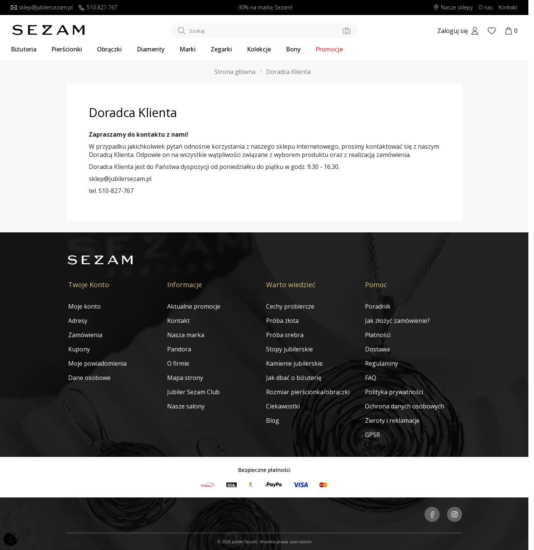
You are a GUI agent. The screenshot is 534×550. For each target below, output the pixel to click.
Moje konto (84, 306)
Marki (187, 49)
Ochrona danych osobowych (404, 406)
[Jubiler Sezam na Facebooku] (432, 515)
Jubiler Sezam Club (193, 392)
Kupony (79, 349)
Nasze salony (186, 406)
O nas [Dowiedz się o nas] (486, 8)
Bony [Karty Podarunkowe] (293, 49)
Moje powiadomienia (97, 363)
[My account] (458, 31)
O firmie (178, 363)
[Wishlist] (492, 31)
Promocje (329, 49)
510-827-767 (116, 191)
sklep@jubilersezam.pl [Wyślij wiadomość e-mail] (42, 8)
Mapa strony (185, 378)
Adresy (77, 320)
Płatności (377, 335)
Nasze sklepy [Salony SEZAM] (453, 8)
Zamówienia (85, 335)
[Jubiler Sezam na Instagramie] (454, 515)
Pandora (179, 349)
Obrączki (109, 49)
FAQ (370, 378)
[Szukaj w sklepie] (264, 30)
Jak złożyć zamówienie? (397, 320)
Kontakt (178, 320)
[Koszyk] (511, 31)
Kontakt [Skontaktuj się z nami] (508, 8)
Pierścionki (66, 49)
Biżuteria (23, 49)
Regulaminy (381, 363)
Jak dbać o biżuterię (294, 378)
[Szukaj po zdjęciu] (346, 31)
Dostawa (377, 349)
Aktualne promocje (193, 306)
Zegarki (221, 49)
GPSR (372, 435)
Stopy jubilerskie (289, 349)
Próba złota (282, 320)
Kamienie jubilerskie (294, 363)
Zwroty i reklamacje (392, 420)
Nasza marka (185, 335)
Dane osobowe (89, 378)
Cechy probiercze (290, 306)
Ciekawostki (283, 406)
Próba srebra (285, 335)
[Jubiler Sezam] (48, 33)
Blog (272, 420)
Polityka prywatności (394, 392)
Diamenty (151, 49)
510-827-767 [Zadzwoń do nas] (98, 8)
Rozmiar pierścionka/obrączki (308, 392)
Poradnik (377, 306)
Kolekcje (259, 49)
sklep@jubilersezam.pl (120, 179)
